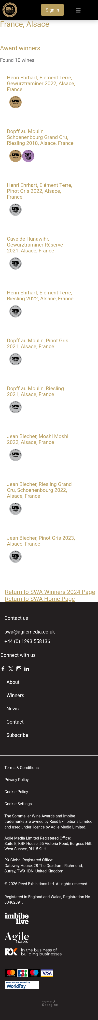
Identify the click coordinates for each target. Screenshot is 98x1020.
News (12, 709)
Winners (15, 695)
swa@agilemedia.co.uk (29, 632)
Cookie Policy (16, 791)
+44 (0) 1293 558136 (27, 641)
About (12, 682)
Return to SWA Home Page (40, 598)
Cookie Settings (18, 803)
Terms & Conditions (21, 767)
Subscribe (17, 735)
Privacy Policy (16, 779)
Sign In (52, 10)
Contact (15, 722)
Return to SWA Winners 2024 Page (50, 592)
